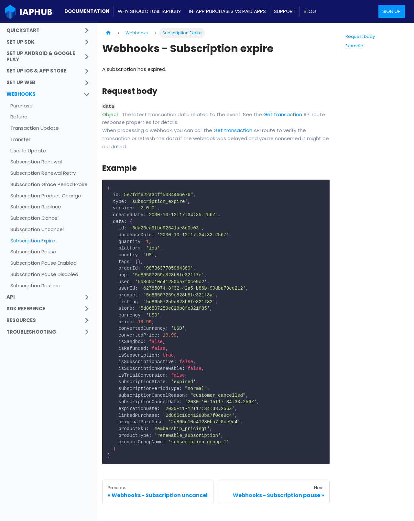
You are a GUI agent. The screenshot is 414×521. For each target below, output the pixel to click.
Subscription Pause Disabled (44, 274)
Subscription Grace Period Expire (49, 184)
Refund (18, 116)
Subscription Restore (35, 285)
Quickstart (22, 30)
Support (285, 11)
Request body (360, 36)
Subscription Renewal (36, 161)
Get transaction (282, 114)
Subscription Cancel (34, 218)
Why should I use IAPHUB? (149, 11)
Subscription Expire (32, 240)
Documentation (87, 11)
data (108, 106)
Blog (310, 11)
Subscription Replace (35, 206)
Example (354, 46)
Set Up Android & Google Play (40, 56)
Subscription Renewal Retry (43, 173)
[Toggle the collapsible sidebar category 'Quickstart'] (87, 30)
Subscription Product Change (45, 195)
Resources (21, 320)
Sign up (391, 11)
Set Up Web (20, 82)
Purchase (21, 105)
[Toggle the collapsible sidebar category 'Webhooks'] (87, 94)
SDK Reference (25, 308)
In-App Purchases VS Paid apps (227, 11)
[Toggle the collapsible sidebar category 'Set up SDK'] (87, 42)
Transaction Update (34, 128)
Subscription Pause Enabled (43, 263)
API (10, 297)
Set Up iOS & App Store (36, 70)
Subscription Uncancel (37, 229)
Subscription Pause (33, 251)
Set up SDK (20, 42)
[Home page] (108, 33)
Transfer (20, 139)
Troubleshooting (31, 331)
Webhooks (21, 94)
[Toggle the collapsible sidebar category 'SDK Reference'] (87, 309)
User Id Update (28, 150)
